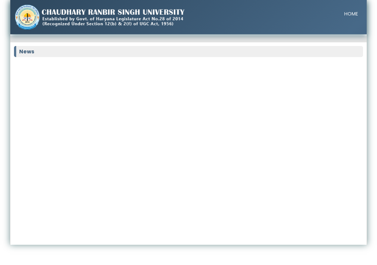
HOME (351, 13)
